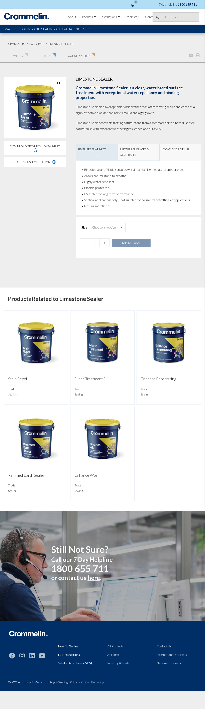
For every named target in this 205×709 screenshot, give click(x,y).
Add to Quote (131, 243)
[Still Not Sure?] (102, 566)
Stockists (133, 17)
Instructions (111, 17)
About (72, 17)
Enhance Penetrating (158, 378)
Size (84, 227)
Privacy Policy (79, 682)
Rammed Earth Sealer (26, 475)
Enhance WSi (85, 475)
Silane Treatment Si (90, 378)
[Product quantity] (95, 242)
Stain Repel (17, 378)
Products (88, 17)
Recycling (97, 682)
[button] (58, 83)
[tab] (96, 152)
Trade (11, 389)
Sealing (12, 394)
